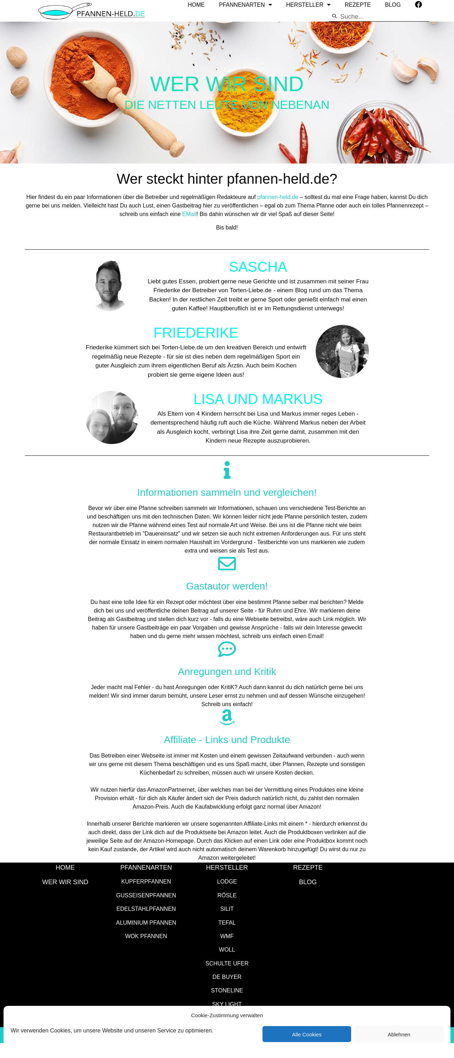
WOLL (227, 949)
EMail (189, 213)
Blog (308, 882)
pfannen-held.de (277, 196)
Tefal (227, 922)
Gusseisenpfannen (146, 895)
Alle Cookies (306, 1034)
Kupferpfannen (146, 881)
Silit (227, 908)
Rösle (227, 895)
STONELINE (227, 990)
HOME (65, 867)
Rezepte (307, 867)
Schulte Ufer (227, 963)
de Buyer (227, 976)
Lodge (227, 881)
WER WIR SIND (65, 882)
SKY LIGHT (227, 1004)
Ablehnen (399, 1034)
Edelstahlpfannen (146, 908)
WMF (227, 935)
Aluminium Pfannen (146, 922)
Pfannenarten (146, 867)
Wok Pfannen (146, 935)
